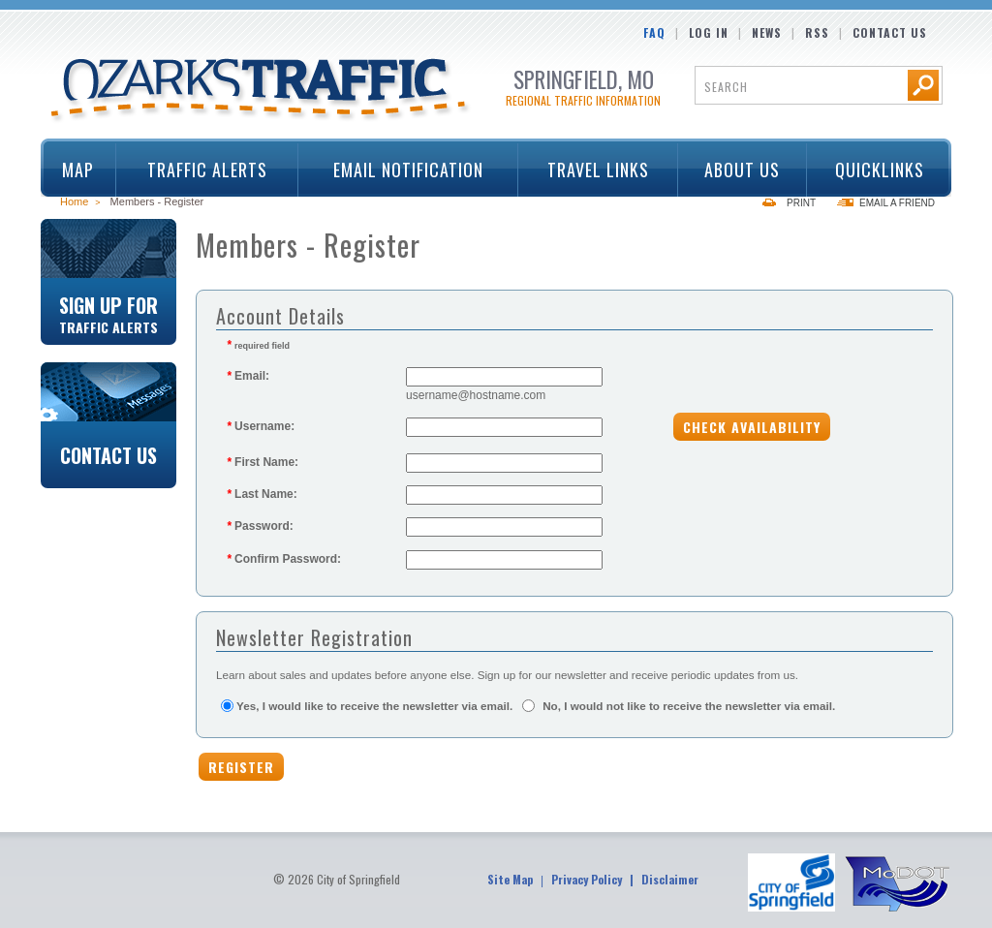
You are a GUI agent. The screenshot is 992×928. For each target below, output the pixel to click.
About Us (736, 169)
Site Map (510, 879)
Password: (260, 526)
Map (78, 169)
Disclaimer (669, 879)
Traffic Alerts (200, 169)
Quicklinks (872, 169)
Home (74, 201)
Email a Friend (897, 203)
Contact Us (889, 32)
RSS (817, 32)
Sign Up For (108, 313)
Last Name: (262, 494)
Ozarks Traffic (261, 91)
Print (801, 203)
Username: (260, 426)
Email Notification (408, 169)
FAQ (654, 32)
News (767, 32)
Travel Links (591, 169)
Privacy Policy (586, 879)
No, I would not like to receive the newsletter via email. (688, 705)
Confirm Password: (284, 559)
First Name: (262, 462)
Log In (708, 32)
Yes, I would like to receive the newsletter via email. (374, 705)
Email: (248, 376)
